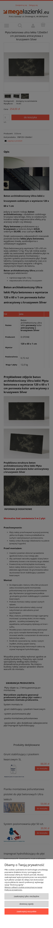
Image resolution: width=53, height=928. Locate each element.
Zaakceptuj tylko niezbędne (26, 896)
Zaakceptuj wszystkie (26, 911)
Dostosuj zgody (27, 904)
